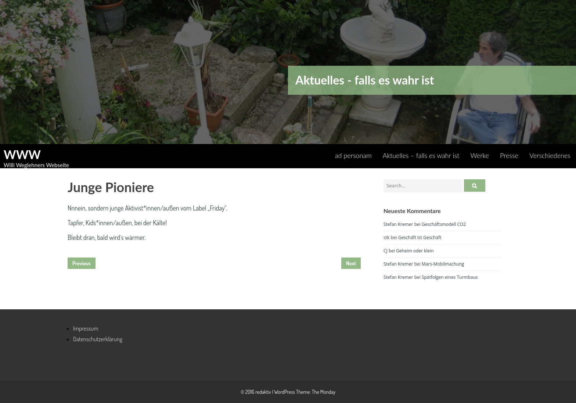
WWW (22, 155)
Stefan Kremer (398, 224)
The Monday (323, 392)
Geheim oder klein (415, 251)
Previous (81, 263)
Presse (509, 155)
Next (351, 263)
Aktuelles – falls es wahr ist (421, 155)
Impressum (85, 328)
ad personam (353, 155)
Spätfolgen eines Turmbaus (450, 277)
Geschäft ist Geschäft (420, 237)
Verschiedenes (549, 155)
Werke (479, 155)
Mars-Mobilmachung (443, 264)
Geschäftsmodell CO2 (444, 224)
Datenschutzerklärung (97, 339)
